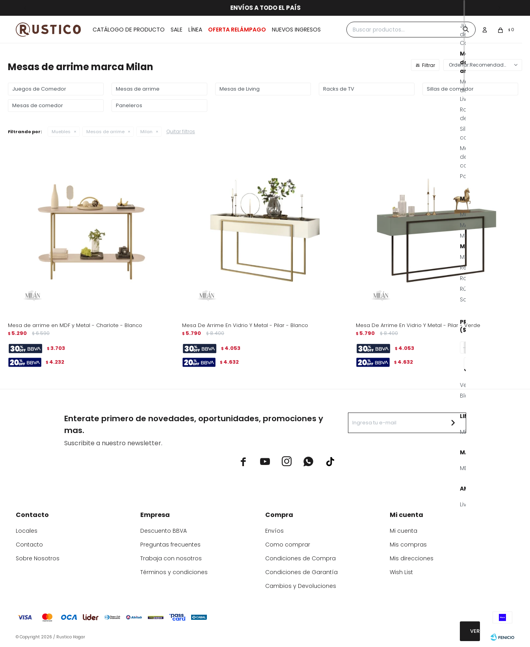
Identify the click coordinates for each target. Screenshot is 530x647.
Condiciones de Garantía (301, 572)
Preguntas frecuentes (170, 544)
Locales (26, 531)
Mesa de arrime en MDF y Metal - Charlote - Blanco (75, 325)
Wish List (401, 572)
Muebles (61, 131)
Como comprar (287, 544)
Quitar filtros (180, 131)
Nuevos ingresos (296, 29)
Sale (176, 29)
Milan (146, 131)
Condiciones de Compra (300, 558)
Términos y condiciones (174, 572)
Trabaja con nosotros (171, 558)
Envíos (274, 531)
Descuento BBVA (163, 531)
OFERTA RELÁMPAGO (237, 29)
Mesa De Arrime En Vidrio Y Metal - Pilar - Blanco (245, 325)
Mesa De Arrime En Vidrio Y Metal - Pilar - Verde (418, 325)
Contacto (29, 544)
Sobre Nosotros (38, 558)
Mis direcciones (411, 558)
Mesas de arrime (105, 131)
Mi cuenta (403, 531)
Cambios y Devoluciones (300, 586)
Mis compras (408, 544)
